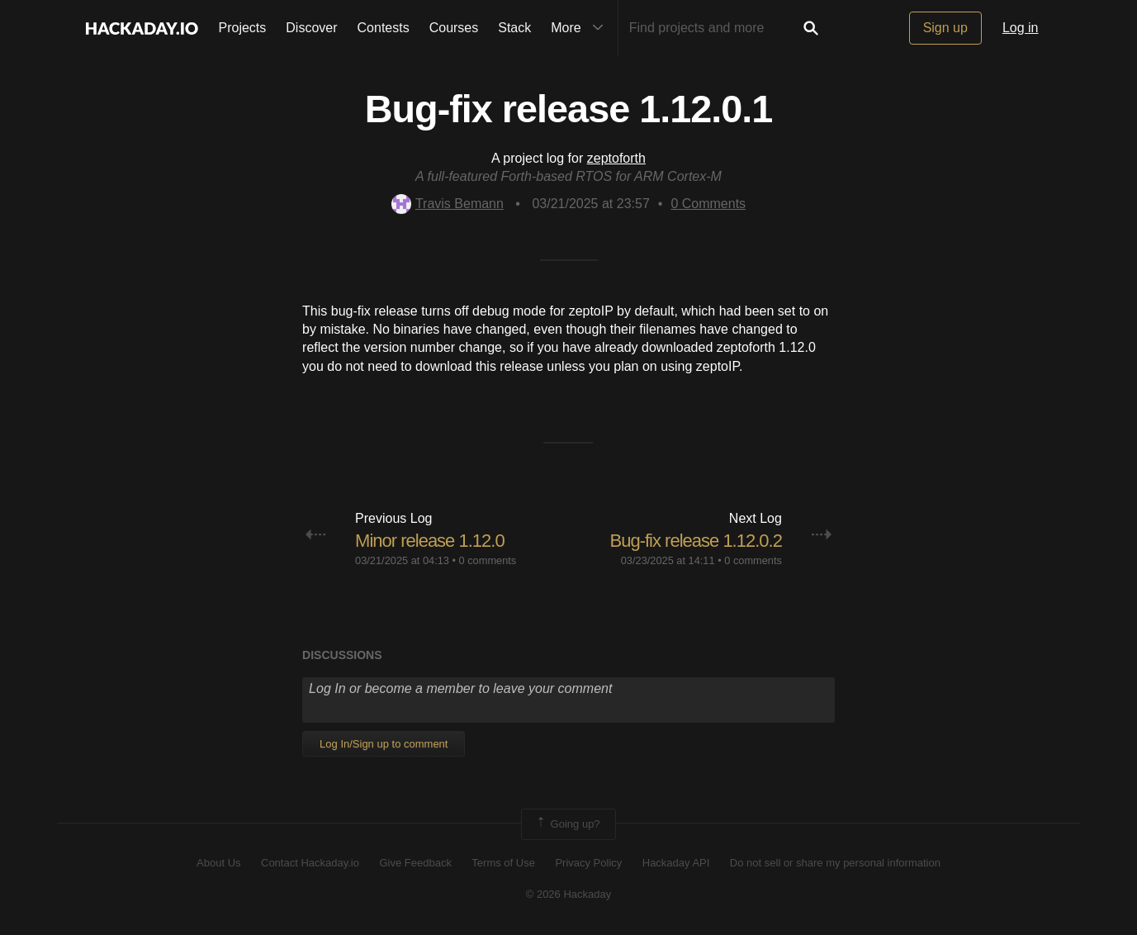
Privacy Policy (588, 863)
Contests (384, 28)
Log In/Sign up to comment (384, 744)
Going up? (567, 824)
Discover (311, 28)
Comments (708, 204)
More (580, 28)
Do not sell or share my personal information (835, 863)
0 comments (488, 560)
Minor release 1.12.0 (430, 540)
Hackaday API (676, 863)
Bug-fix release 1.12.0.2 (696, 540)
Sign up (945, 28)
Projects (243, 28)
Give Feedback (415, 863)
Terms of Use (503, 863)
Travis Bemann (447, 204)
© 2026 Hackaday (569, 894)
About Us (218, 863)
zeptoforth (616, 158)
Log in (1020, 28)
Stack (514, 28)
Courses (454, 28)
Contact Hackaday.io (310, 863)
